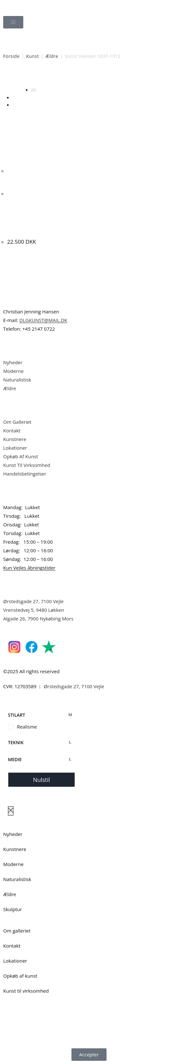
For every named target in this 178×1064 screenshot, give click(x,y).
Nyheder (12, 362)
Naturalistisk (17, 379)
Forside (11, 56)
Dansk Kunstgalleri (32, 6)
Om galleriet (17, 930)
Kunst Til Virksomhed (26, 465)
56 (14, 97)
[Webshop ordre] (148, 85)
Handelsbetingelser (24, 473)
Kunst (32, 56)
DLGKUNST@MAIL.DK (43, 320)
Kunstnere (14, 439)
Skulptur (12, 909)
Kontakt (11, 430)
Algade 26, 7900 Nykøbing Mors (38, 618)
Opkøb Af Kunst (20, 456)
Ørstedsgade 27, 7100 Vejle (33, 601)
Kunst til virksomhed (26, 991)
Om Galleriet (17, 422)
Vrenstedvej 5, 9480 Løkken (33, 610)
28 (33, 90)
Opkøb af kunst (20, 976)
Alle (15, 105)
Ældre (51, 56)
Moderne (13, 371)
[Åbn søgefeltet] (89, 40)
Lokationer (15, 448)
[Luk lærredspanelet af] (10, 811)
